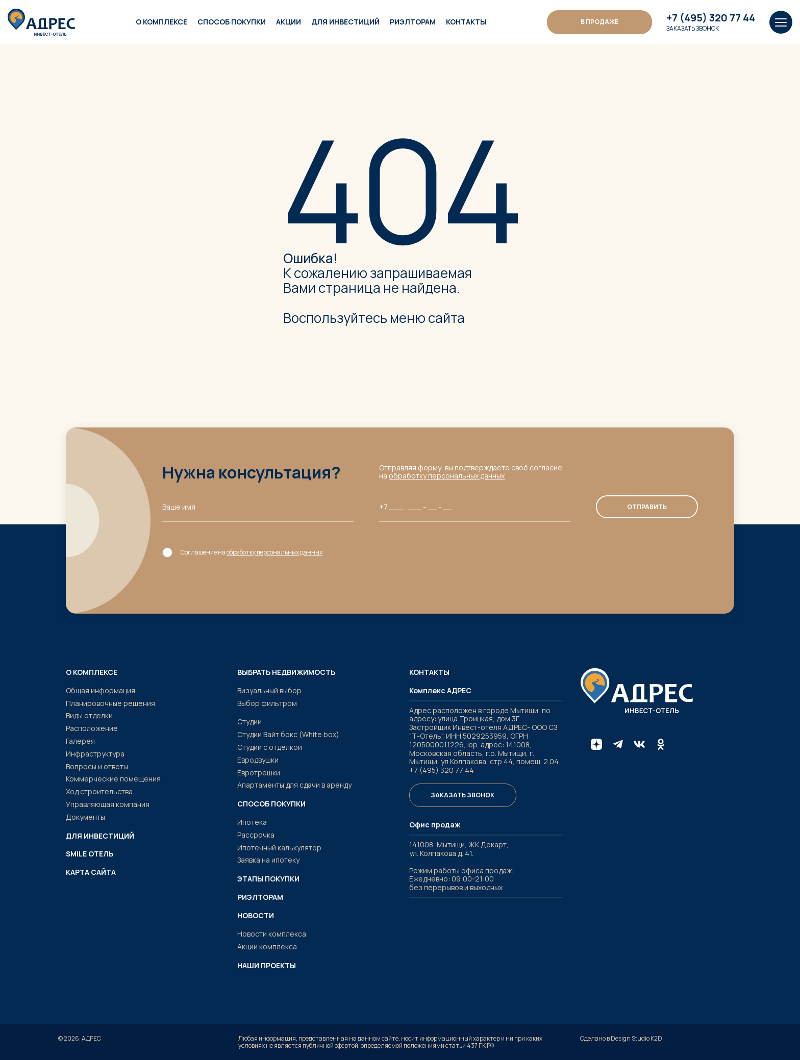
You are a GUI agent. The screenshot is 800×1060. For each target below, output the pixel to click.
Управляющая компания (107, 804)
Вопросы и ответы (97, 766)
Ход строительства (99, 791)
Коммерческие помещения (113, 779)
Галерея (80, 741)
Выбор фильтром (267, 703)
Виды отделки (89, 715)
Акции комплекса (267, 946)
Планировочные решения (110, 703)
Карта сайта (91, 872)
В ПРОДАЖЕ (599, 21)
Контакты (466, 22)
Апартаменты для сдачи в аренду (294, 785)
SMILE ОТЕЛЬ (89, 854)
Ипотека (252, 822)
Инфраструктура (95, 754)
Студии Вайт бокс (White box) (288, 734)
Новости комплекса (271, 934)
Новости (255, 916)
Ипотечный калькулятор (279, 847)
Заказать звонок (692, 28)
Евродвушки (258, 760)
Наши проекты (266, 966)
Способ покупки (231, 22)
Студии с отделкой (269, 747)
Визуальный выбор (269, 690)
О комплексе (161, 22)
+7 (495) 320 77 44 (710, 18)
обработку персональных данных (447, 476)
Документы (85, 817)
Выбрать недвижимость (286, 672)
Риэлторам (413, 22)
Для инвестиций (345, 22)
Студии (249, 721)
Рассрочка (255, 835)
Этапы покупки (268, 879)
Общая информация (100, 690)
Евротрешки (258, 772)
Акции (288, 22)
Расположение (92, 728)
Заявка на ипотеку (268, 860)
